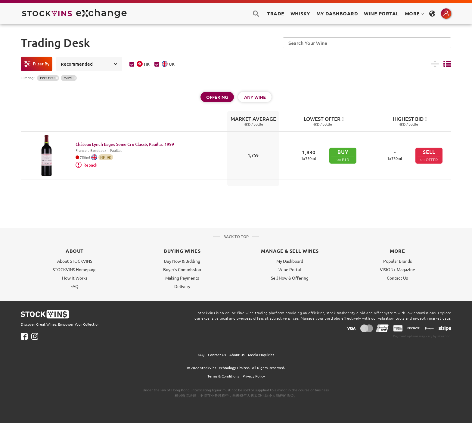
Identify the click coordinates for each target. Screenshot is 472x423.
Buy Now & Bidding (182, 261)
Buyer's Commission (182, 269)
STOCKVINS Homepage (75, 269)
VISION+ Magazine (397, 269)
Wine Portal (381, 13)
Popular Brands (397, 261)
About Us (236, 354)
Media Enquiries (261, 354)
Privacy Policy (254, 376)
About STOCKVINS (74, 261)
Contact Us (397, 277)
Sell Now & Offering (290, 277)
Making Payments (182, 277)
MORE (414, 13)
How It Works (74, 277)
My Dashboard (289, 261)
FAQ (74, 286)
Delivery (182, 286)
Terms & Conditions (223, 376)
